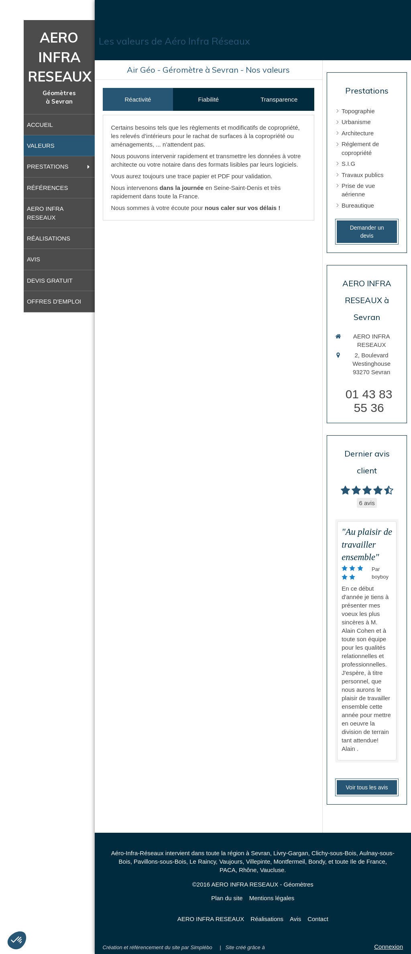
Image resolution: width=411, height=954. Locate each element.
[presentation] (138, 99)
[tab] (138, 99)
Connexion (388, 946)
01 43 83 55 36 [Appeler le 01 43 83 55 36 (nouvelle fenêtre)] (369, 400)
